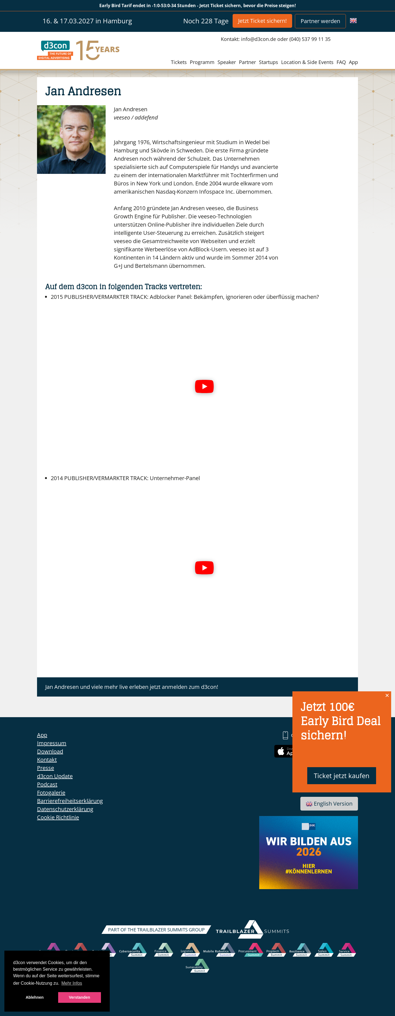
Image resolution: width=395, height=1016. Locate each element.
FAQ (341, 62)
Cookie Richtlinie (58, 817)
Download (50, 751)
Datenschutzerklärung (65, 809)
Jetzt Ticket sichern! (262, 20)
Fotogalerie (51, 792)
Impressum (51, 743)
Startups (268, 62)
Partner (247, 62)
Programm (202, 62)
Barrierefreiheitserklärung (70, 801)
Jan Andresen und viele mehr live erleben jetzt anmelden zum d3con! (131, 687)
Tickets (179, 62)
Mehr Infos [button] (71, 983)
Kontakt (47, 759)
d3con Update (55, 776)
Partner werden (320, 21)
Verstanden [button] (79, 997)
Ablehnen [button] (35, 997)
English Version (329, 803)
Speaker (227, 62)
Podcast (47, 784)
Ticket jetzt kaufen (341, 775)
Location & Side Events (307, 62)
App (353, 62)
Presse (45, 768)
